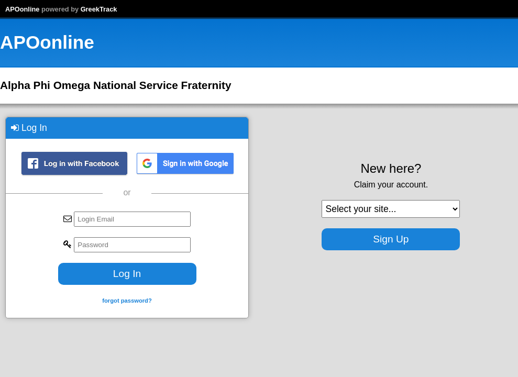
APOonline (22, 9)
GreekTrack (99, 9)
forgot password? (126, 300)
